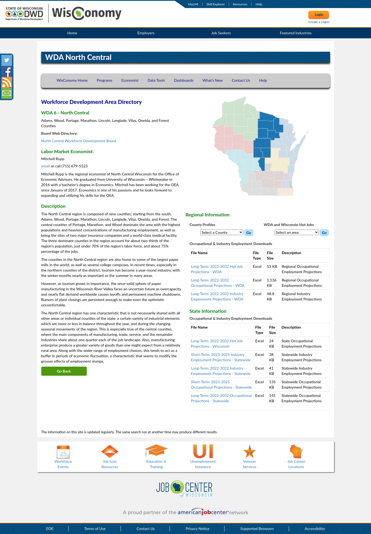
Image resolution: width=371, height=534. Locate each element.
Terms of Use (95, 528)
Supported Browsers (257, 528)
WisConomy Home (72, 80)
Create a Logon (318, 22)
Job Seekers (221, 33)
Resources (240, 4)
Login (319, 14)
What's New (213, 80)
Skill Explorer (216, 4)
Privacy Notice (197, 528)
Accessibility (315, 528)
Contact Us (241, 80)
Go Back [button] (64, 371)
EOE (49, 528)
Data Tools (156, 80)
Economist (129, 80)
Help (259, 4)
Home (72, 33)
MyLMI (193, 4)
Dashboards (183, 80)
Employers (146, 33)
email (46, 166)
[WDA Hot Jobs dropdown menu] (297, 232)
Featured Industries (296, 33)
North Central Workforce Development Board (78, 140)
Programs (104, 80)
